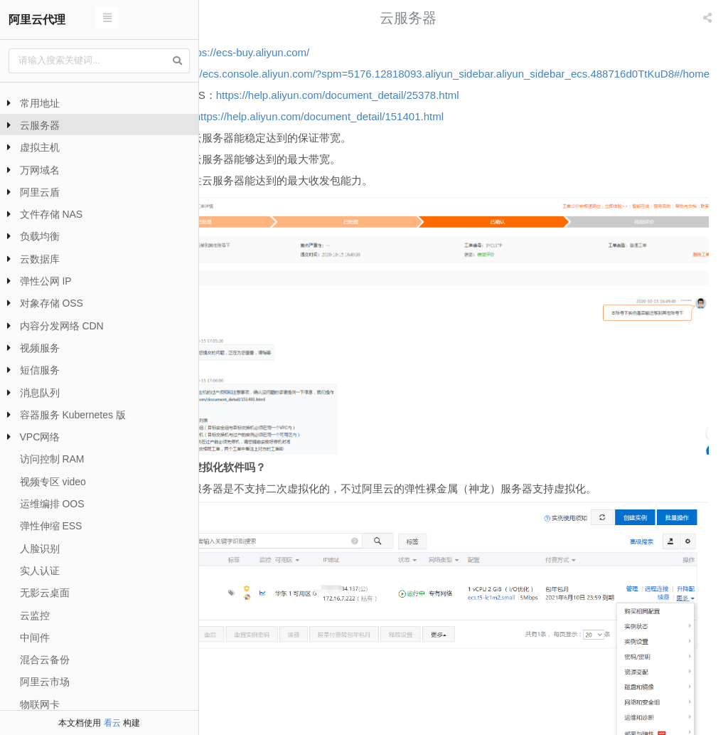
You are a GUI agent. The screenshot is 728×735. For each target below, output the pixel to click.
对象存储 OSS (51, 303)
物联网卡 (40, 704)
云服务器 (40, 125)
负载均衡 (40, 236)
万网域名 (40, 170)
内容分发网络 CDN (62, 326)
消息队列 (40, 392)
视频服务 (40, 348)
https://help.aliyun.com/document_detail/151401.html (429, 138)
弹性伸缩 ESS (51, 526)
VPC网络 (40, 437)
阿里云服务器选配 (671, 696)
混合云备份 (45, 659)
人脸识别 (40, 548)
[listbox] (709, 17)
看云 (112, 723)
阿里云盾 (40, 192)
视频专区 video (53, 481)
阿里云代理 (37, 20)
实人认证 (40, 570)
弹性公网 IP (46, 281)
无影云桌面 (45, 592)
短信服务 (40, 370)
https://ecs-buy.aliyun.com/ (356, 52)
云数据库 (40, 259)
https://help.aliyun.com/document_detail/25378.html (447, 116)
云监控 (35, 615)
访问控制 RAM (52, 459)
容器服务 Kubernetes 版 (73, 415)
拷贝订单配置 (286, 696)
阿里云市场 (45, 681)
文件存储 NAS (51, 214)
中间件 (35, 637)
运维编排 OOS (52, 503)
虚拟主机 (40, 147)
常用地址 (40, 103)
